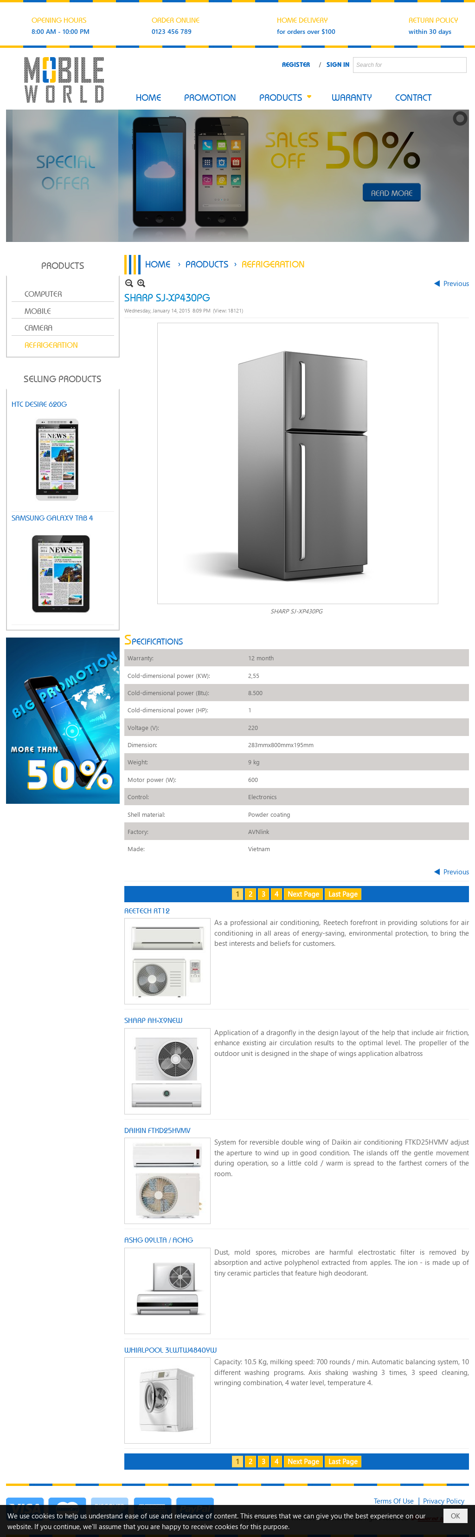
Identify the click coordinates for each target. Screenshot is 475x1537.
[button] (284, 98)
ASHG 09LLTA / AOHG (158, 1239)
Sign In (338, 64)
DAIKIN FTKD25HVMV (157, 1130)
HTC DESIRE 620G (39, 403)
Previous (456, 283)
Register (296, 64)
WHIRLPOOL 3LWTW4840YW (170, 1349)
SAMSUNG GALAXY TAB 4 (52, 517)
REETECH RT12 (147, 910)
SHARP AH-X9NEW (153, 1020)
